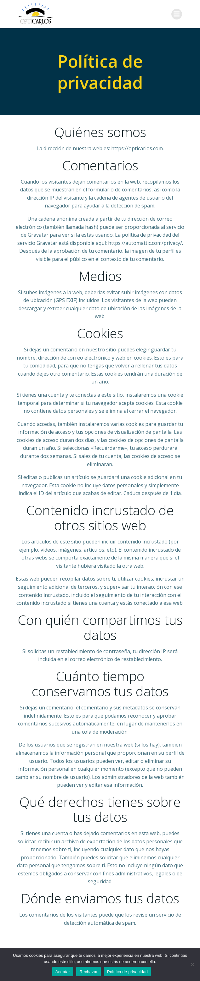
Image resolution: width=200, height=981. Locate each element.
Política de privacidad (127, 971)
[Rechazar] (192, 964)
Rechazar (88, 971)
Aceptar (62, 971)
